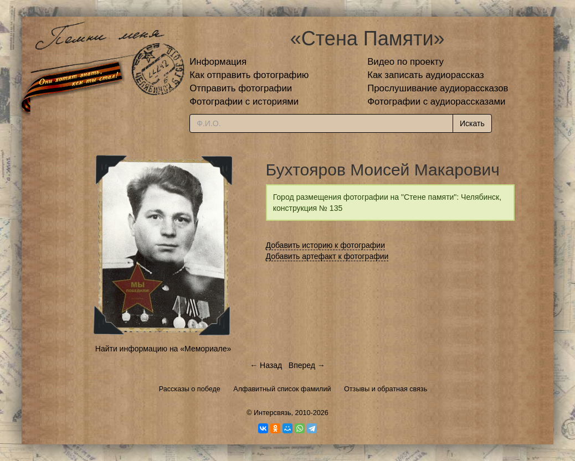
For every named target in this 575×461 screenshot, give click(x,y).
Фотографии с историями (244, 101)
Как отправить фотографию (249, 75)
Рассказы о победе (189, 389)
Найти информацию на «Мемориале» (163, 348)
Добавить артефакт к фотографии (327, 256)
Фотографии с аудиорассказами (436, 101)
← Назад (266, 365)
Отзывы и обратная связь (385, 389)
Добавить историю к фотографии (326, 245)
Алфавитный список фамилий (282, 389)
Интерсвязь (272, 413)
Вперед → (307, 365)
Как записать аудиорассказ (425, 75)
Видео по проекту (405, 61)
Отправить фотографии (240, 88)
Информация (218, 61)
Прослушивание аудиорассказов (437, 88)
